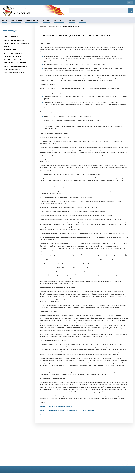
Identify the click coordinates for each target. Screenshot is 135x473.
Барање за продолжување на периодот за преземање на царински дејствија (67, 410)
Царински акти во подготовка (14, 72)
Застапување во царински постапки (16, 43)
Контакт (72, 20)
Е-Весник (83, 20)
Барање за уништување (48, 415)
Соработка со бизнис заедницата (15, 66)
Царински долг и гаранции (13, 53)
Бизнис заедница (32, 20)
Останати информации (12, 69)
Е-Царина (46, 20)
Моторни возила (10, 50)
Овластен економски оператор (15, 63)
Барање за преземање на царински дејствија (56, 406)
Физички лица (16, 20)
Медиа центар (59, 20)
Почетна (43, 26)
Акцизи (6, 46)
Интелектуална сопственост (14, 59)
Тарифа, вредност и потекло (14, 40)
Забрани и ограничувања (12, 56)
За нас (4, 20)
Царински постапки (11, 36)
